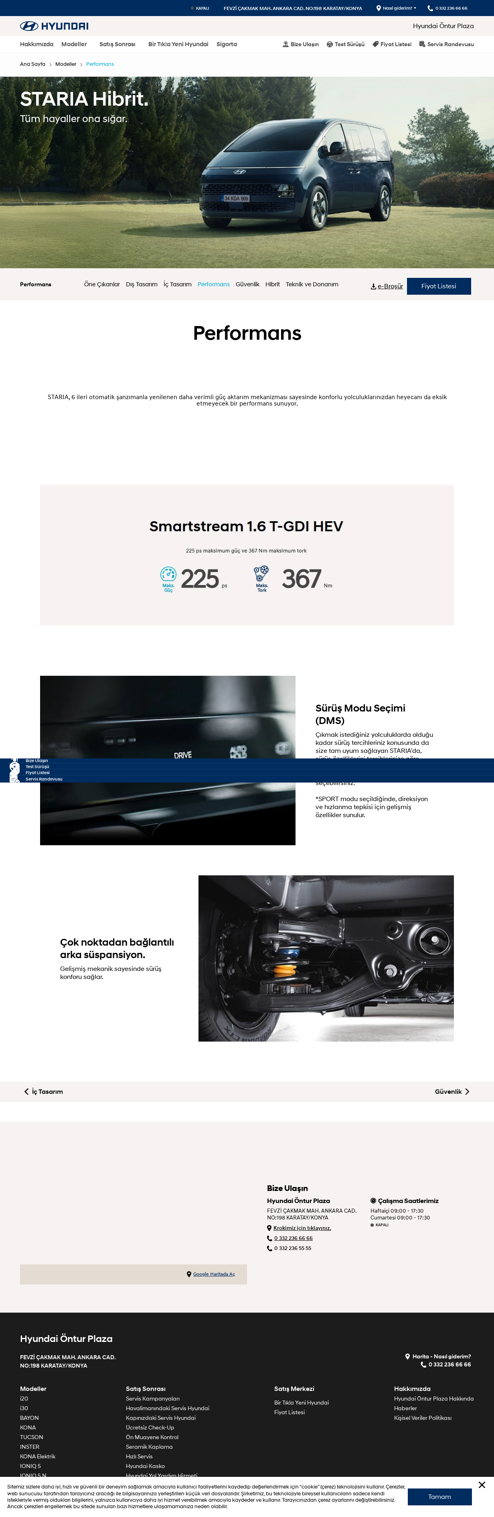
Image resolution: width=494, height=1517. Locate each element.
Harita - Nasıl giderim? (440, 1292)
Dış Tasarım (146, 284)
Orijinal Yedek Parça (152, 1440)
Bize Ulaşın (301, 44)
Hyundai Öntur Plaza (443, 26)
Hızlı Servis (139, 1392)
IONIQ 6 (30, 1421)
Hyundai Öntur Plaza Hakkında (434, 1334)
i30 (24, 1344)
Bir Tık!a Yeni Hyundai (178, 44)
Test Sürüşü (345, 44)
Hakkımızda (36, 44)
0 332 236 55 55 (289, 1184)
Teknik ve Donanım (309, 284)
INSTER (29, 1383)
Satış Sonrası (117, 44)
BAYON (29, 1354)
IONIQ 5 (30, 1402)
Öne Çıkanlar (108, 284)
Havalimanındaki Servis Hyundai (167, 1344)
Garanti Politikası (148, 1421)
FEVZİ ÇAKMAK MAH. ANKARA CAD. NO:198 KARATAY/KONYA (278, 8)
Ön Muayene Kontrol (152, 1373)
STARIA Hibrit (37, 1460)
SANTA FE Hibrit (40, 1450)
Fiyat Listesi (392, 44)
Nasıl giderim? (382, 8)
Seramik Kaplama (149, 1383)
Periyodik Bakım (146, 1450)
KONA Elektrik (37, 1392)
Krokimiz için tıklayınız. (299, 1164)
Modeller (74, 44)
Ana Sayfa (33, 64)
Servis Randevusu (446, 44)
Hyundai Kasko (145, 1402)
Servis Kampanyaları (153, 1334)
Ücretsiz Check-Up (150, 1363)
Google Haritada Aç (211, 1210)
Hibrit (272, 284)
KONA (28, 1363)
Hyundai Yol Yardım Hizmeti (161, 1412)
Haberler (405, 1344)
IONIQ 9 (30, 1431)
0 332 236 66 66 (290, 1174)
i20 (24, 1334)
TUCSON (31, 1373)
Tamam (436, 1491)
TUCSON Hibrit (39, 1440)
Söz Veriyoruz (143, 1460)
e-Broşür (390, 284)
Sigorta (227, 44)
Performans (105, 64)
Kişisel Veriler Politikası (422, 1354)
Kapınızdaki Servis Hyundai (161, 1354)
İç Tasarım (181, 284)
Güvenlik (248, 284)
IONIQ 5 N (33, 1412)
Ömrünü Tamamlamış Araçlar (164, 1431)
